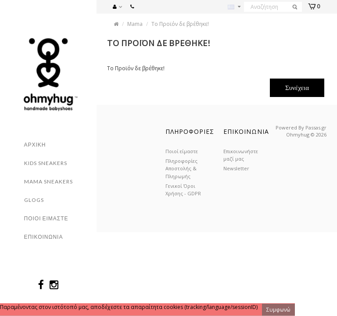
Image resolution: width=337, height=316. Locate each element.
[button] (119, 6)
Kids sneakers (45, 163)
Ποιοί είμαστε (181, 151)
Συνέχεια (297, 87)
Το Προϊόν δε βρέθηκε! (180, 24)
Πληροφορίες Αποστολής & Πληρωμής (181, 168)
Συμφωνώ (278, 309)
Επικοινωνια (43, 236)
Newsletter (236, 168)
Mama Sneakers (48, 181)
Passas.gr (315, 127)
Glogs (34, 200)
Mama (135, 24)
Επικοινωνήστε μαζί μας (240, 155)
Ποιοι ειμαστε (46, 218)
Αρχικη (35, 144)
